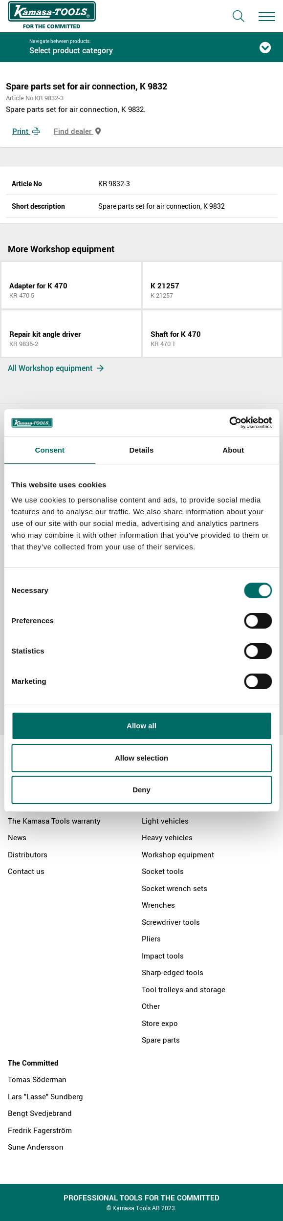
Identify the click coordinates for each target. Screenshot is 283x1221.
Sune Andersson (36, 1147)
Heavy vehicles (167, 837)
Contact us (26, 871)
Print (26, 131)
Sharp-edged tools (172, 972)
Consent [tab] (50, 450)
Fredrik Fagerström (40, 1130)
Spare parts (161, 1040)
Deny (141, 789)
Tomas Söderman (37, 1079)
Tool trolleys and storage (183, 989)
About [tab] (233, 450)
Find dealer (77, 131)
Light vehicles (165, 821)
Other (151, 1006)
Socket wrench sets (174, 888)
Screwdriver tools (171, 922)
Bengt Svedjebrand (40, 1113)
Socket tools (163, 871)
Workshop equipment (178, 854)
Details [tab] (142, 450)
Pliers (151, 938)
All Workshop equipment (56, 368)
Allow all (141, 725)
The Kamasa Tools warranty (54, 821)
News (17, 837)
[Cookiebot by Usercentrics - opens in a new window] (229, 422)
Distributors (27, 854)
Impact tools (163, 955)
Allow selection (141, 758)
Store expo (160, 1023)
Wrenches (158, 905)
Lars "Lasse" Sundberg (45, 1096)
